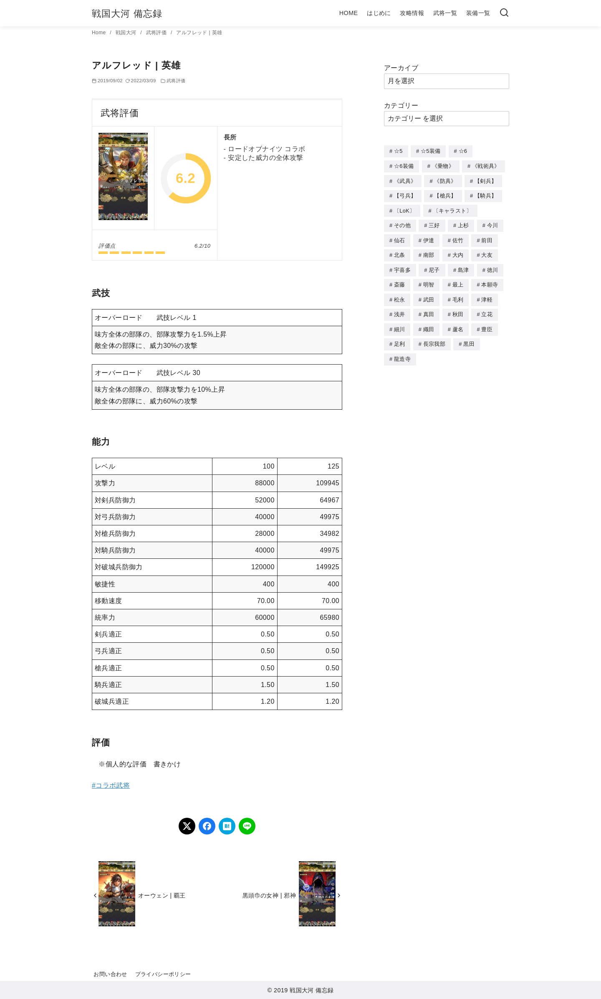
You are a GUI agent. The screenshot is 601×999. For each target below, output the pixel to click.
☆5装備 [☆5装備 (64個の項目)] (430, 151)
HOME (348, 13)
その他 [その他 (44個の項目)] (402, 223)
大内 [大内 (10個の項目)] (458, 252)
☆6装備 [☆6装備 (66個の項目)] (404, 165)
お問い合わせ (110, 974)
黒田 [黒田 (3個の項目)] (469, 338)
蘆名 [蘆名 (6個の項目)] (458, 324)
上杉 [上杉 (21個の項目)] (463, 223)
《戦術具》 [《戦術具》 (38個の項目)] (486, 165)
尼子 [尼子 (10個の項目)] (434, 267)
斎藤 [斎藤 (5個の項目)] (399, 281)
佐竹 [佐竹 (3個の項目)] (458, 238)
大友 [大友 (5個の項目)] (486, 252)
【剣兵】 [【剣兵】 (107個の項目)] (486, 180)
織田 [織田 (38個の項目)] (428, 324)
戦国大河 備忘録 (127, 13)
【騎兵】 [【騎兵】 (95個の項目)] (486, 194)
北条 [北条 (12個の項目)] (399, 252)
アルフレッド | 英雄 (199, 32)
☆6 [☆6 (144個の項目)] (463, 151)
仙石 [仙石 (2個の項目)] (399, 238)
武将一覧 (445, 13)
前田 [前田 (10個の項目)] (486, 238)
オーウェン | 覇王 (162, 895)
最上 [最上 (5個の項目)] (458, 281)
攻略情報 (412, 13)
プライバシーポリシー (163, 974)
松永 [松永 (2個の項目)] (399, 295)
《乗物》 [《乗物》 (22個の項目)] (443, 165)
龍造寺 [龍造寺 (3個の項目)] (402, 353)
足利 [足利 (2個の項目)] (399, 338)
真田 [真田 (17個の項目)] (428, 310)
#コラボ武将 (111, 785)
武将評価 (157, 32)
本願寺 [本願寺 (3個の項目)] (489, 281)
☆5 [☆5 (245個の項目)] (398, 151)
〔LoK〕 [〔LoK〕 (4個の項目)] (404, 209)
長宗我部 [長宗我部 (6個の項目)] (434, 338)
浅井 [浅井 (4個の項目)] (399, 310)
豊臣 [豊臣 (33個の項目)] (486, 324)
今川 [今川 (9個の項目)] (492, 223)
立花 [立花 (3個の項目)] (486, 310)
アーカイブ (401, 67)
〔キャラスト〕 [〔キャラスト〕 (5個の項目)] (452, 209)
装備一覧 (478, 13)
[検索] (504, 13)
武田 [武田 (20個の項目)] (428, 295)
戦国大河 (127, 32)
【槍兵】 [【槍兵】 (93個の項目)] (445, 194)
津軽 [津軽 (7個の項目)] (486, 295)
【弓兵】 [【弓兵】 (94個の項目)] (405, 194)
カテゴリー (401, 105)
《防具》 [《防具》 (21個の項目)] (445, 180)
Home (99, 32)
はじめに (379, 13)
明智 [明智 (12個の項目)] (428, 281)
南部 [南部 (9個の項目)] (428, 252)
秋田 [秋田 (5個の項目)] (458, 310)
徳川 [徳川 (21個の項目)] (492, 267)
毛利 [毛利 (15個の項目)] (458, 295)
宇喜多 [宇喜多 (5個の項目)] (402, 267)
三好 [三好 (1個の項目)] (434, 223)
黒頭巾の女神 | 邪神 (269, 895)
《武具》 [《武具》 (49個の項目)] (405, 180)
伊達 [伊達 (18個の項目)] (428, 238)
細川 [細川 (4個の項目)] (399, 324)
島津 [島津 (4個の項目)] (463, 267)
